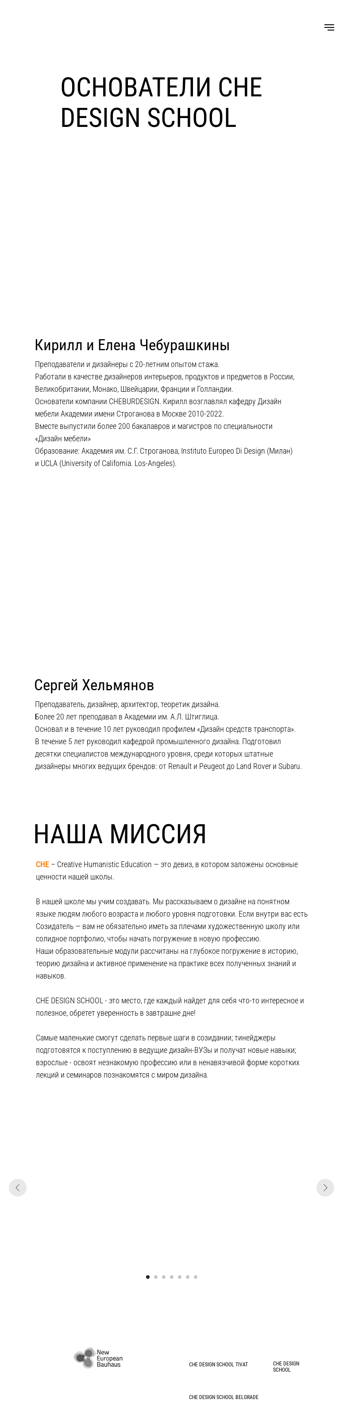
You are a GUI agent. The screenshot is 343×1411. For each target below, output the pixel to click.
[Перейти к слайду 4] (171, 1277)
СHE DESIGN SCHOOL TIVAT (218, 1364)
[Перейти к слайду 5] (179, 1277)
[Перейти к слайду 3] (164, 1277)
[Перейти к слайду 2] (156, 1277)
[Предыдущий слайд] (18, 1188)
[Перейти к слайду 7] (195, 1277)
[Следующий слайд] (325, 1188)
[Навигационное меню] (329, 27)
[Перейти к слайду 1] (148, 1277)
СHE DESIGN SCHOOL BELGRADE (223, 1397)
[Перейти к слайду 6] (187, 1277)
